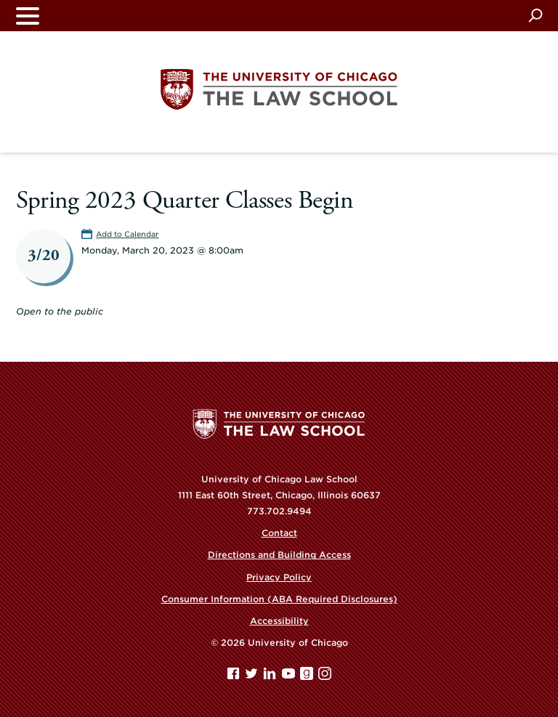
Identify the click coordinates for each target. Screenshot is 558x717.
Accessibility (279, 620)
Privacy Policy (279, 577)
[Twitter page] (253, 676)
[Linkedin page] (271, 676)
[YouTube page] (290, 676)
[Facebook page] (235, 676)
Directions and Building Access (279, 554)
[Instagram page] (324, 676)
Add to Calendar (127, 234)
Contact (279, 532)
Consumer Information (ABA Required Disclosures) (279, 599)
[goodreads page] (308, 676)
